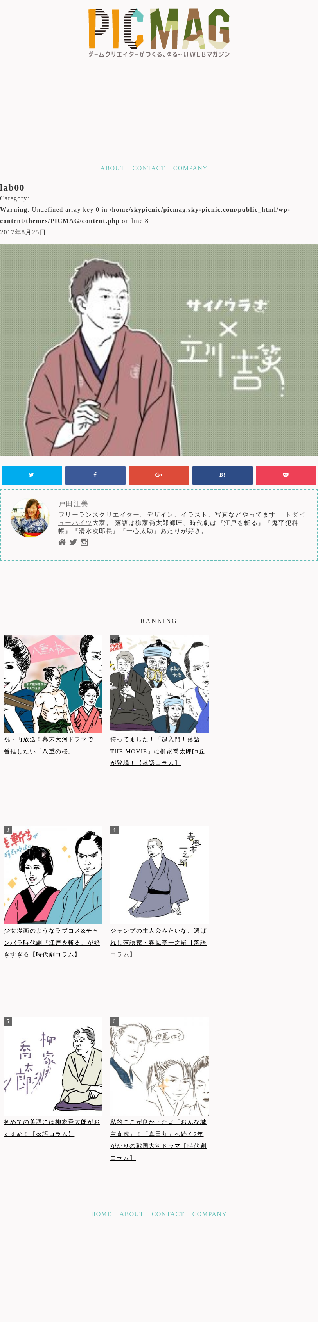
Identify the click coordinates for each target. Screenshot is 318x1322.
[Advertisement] (159, 1263)
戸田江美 (73, 504)
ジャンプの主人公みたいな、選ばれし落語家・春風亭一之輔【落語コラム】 (158, 943)
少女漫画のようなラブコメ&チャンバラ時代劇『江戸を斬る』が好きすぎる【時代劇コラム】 (52, 943)
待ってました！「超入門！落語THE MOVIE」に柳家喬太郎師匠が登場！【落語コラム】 (157, 751)
